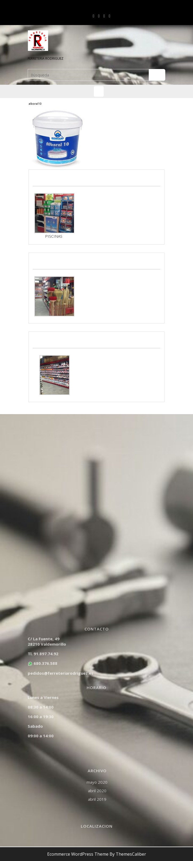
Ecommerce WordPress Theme (77, 854)
